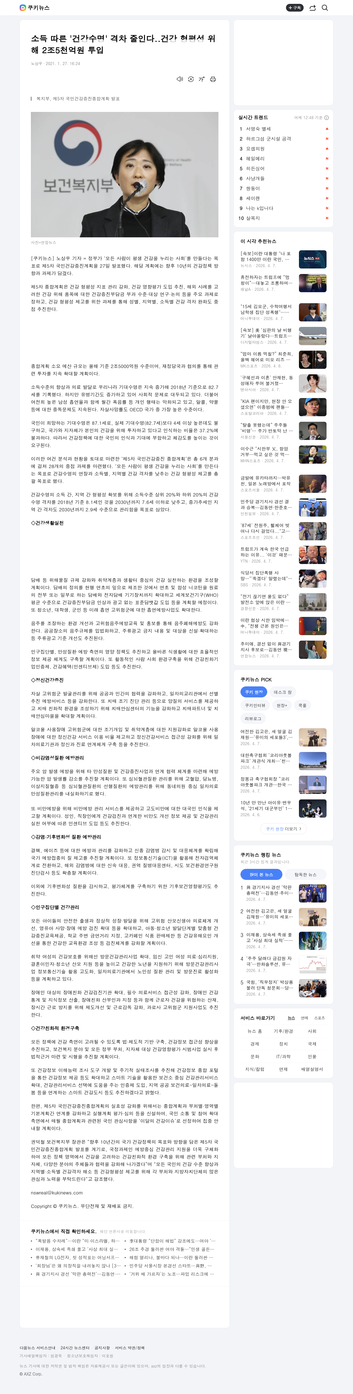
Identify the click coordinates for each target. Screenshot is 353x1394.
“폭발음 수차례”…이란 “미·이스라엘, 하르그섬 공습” (79, 1241)
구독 (295, 7)
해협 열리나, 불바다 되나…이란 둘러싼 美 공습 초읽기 (172, 1257)
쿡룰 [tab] (302, 705)
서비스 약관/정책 (130, 1347)
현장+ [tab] (282, 705)
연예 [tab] (304, 1017)
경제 (254, 1044)
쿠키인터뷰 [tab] (255, 705)
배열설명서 (312, 1069)
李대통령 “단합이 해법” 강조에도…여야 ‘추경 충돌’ (172, 1241)
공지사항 (102, 1347)
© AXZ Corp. (31, 1374)
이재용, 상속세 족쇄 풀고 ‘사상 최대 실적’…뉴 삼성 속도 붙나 (79, 1249)
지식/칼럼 (255, 1069)
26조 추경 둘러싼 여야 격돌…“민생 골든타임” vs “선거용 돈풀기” (172, 1249)
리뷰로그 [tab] (253, 718)
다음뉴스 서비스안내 (38, 1347)
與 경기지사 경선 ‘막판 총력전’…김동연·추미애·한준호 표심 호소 (79, 1274)
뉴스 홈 (254, 1031)
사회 (312, 1031)
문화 (254, 1056)
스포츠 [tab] (319, 1017)
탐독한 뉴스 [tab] (306, 874)
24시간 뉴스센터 (75, 1347)
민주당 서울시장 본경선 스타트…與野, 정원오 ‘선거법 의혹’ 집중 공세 (172, 1266)
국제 (312, 1044)
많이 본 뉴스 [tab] (261, 874)
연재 (283, 1069)
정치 (283, 1044)
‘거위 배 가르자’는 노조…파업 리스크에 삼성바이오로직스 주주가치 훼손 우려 (172, 1274)
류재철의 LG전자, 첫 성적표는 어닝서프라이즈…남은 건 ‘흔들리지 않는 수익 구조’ (79, 1257)
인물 (312, 1056)
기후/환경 (283, 1031)
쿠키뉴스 (39, 7)
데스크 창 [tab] (283, 692)
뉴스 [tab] (291, 1017)
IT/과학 (283, 1056)
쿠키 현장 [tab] (254, 692)
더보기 (283, 828)
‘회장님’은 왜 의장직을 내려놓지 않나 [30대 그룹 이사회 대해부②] (79, 1266)
